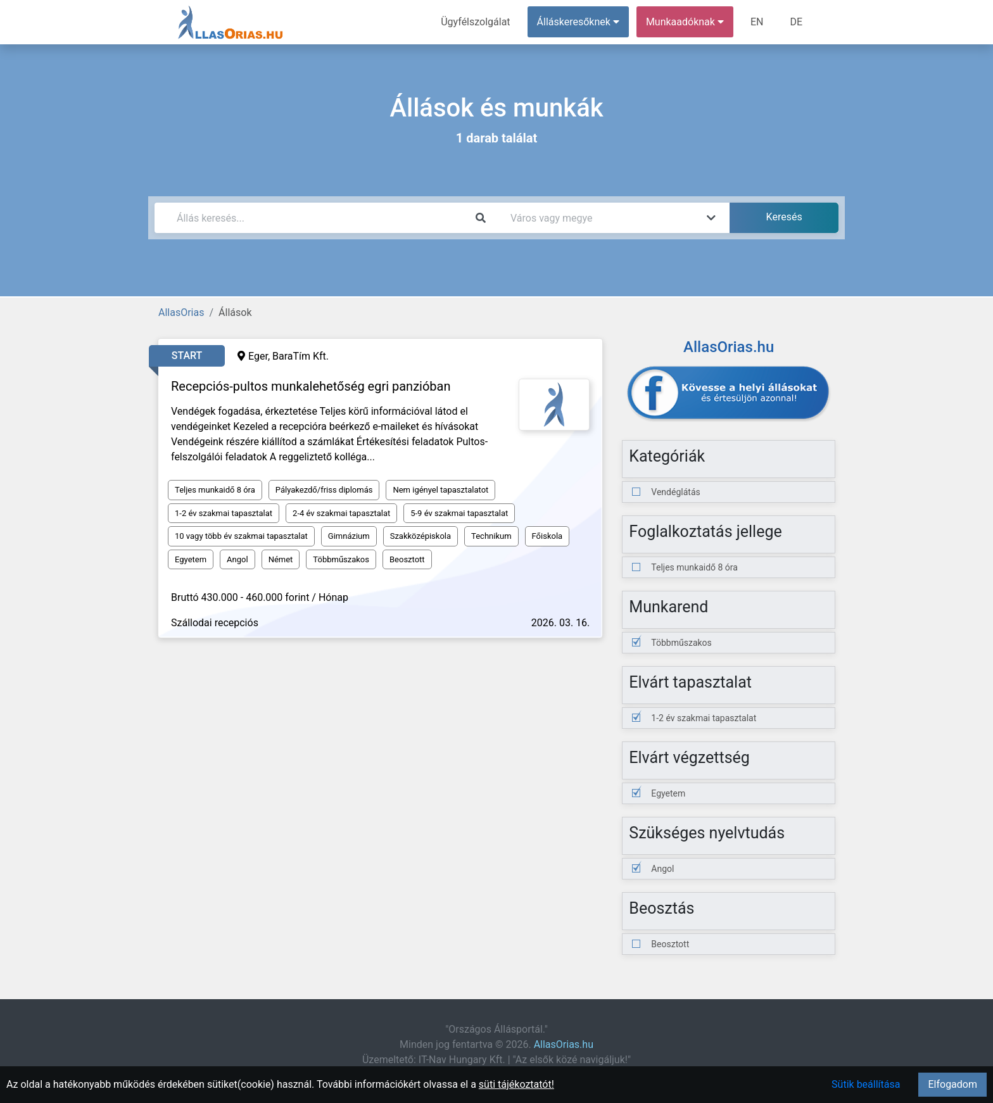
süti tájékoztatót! (516, 1084)
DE (796, 22)
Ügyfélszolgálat (475, 22)
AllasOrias (181, 312)
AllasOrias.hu (563, 1044)
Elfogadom (952, 1084)
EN (757, 22)
